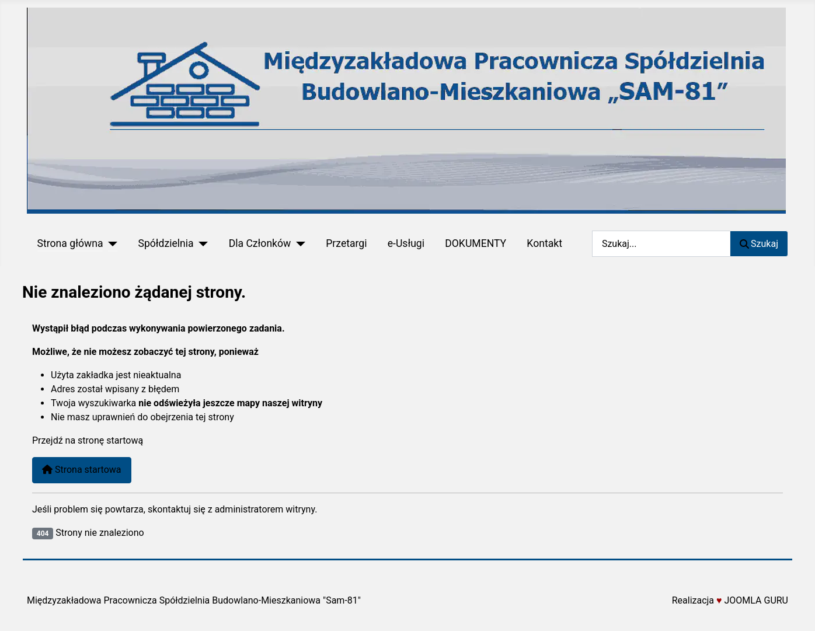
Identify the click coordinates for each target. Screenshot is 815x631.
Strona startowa (81, 469)
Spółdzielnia (165, 243)
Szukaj (759, 243)
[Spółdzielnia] (201, 243)
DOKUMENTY (475, 243)
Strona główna (70, 243)
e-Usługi (406, 243)
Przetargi (346, 243)
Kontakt (544, 243)
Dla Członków (260, 243)
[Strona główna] (110, 243)
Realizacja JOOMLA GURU (730, 600)
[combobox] (661, 244)
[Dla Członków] (298, 243)
